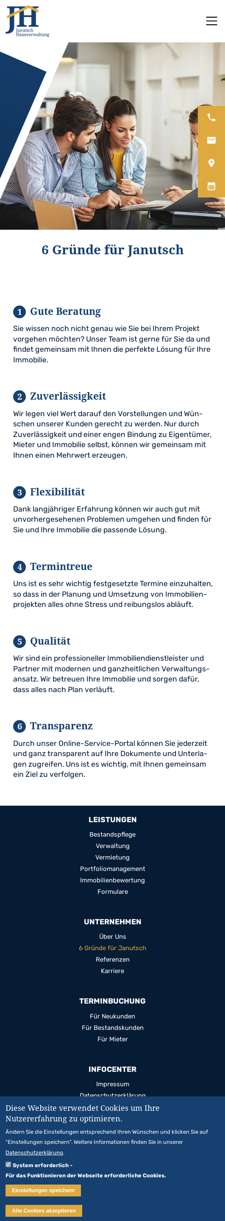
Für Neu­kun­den (112, 1016)
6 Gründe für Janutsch (112, 948)
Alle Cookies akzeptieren (44, 1215)
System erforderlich (41, 1169)
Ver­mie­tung (112, 857)
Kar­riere (112, 971)
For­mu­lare (112, 892)
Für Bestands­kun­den (113, 1028)
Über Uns (112, 937)
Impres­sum (112, 1084)
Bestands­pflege (112, 835)
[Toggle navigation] (212, 21)
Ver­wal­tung (113, 846)
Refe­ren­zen (113, 960)
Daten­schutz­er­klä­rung (113, 1096)
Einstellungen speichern (43, 1194)
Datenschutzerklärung (34, 1157)
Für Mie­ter (112, 1039)
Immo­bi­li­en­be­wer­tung (112, 880)
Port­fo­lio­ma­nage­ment (112, 869)
